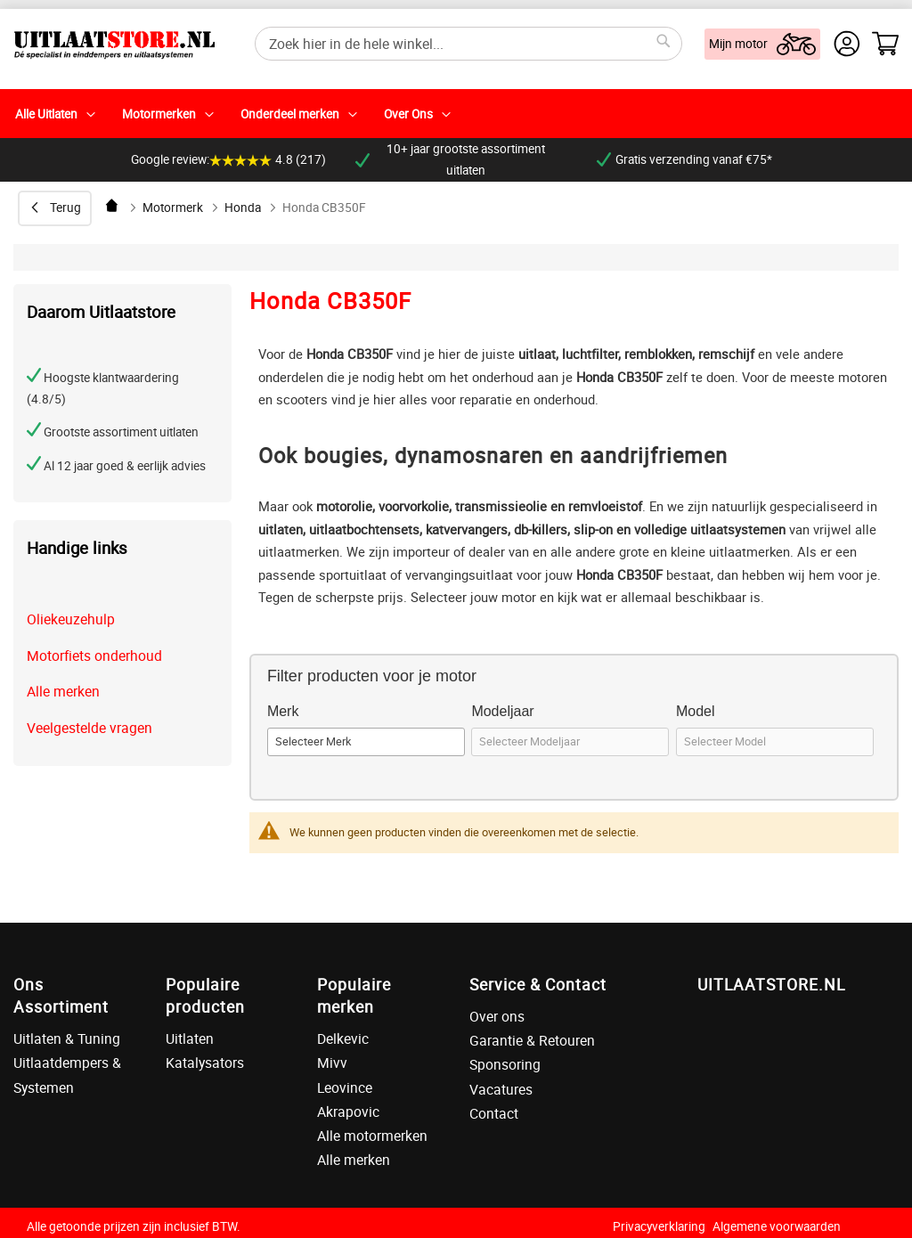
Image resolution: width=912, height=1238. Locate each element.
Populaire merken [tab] (354, 995)
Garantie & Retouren (532, 1040)
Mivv (332, 1062)
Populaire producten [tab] (205, 995)
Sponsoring (505, 1064)
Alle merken (63, 691)
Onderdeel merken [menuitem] (289, 114)
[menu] (456, 113)
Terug (65, 208)
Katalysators (205, 1062)
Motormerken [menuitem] (159, 114)
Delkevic (343, 1038)
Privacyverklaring (659, 1226)
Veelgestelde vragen (89, 727)
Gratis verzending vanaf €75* (684, 159)
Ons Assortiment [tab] (61, 995)
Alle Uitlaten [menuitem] (46, 114)
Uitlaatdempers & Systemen (67, 1074)
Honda (242, 208)
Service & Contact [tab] (538, 984)
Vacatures (501, 1089)
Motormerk (172, 208)
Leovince (344, 1087)
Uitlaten (190, 1038)
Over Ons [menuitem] (408, 114)
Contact (493, 1113)
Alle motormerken (372, 1135)
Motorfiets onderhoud (94, 655)
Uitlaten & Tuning (66, 1038)
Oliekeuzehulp (71, 619)
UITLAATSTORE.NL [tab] (771, 984)
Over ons (497, 1016)
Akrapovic (348, 1111)
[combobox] (468, 44)
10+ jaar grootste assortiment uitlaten (450, 159)
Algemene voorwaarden (776, 1226)
